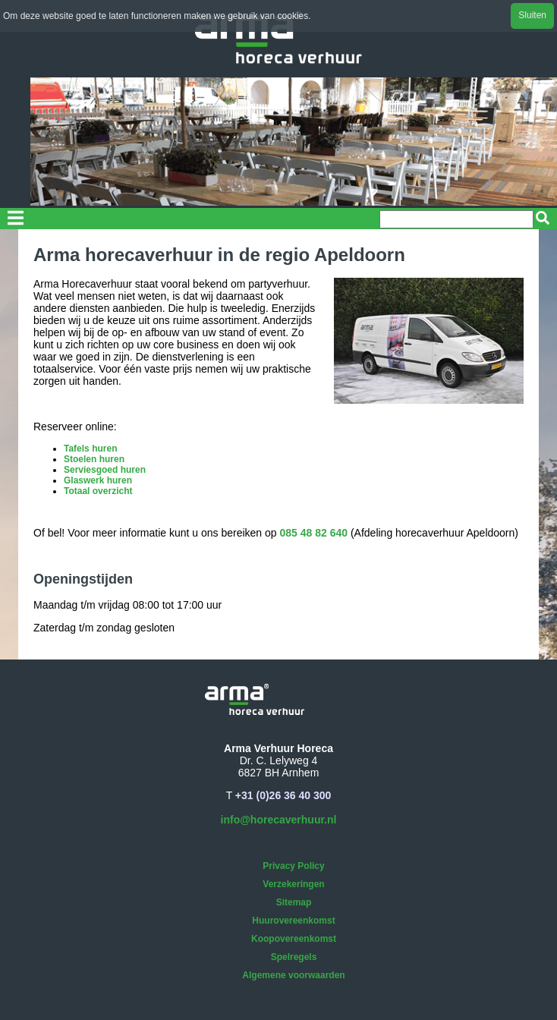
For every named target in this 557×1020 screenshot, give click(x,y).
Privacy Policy (293, 866)
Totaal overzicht (98, 491)
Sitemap (294, 902)
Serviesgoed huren (105, 469)
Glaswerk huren (98, 480)
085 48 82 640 (314, 533)
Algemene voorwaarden (293, 975)
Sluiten (532, 15)
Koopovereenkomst (293, 938)
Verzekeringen (293, 884)
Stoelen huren (94, 459)
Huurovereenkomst (293, 920)
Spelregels (294, 957)
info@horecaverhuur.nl (279, 820)
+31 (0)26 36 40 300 (283, 795)
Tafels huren (90, 448)
